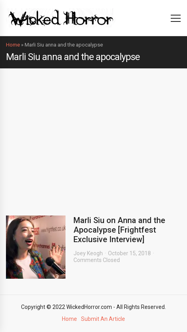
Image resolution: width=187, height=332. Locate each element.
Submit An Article (103, 319)
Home (13, 45)
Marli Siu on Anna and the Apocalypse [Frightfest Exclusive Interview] (119, 230)
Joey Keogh (88, 253)
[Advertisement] (93, 136)
